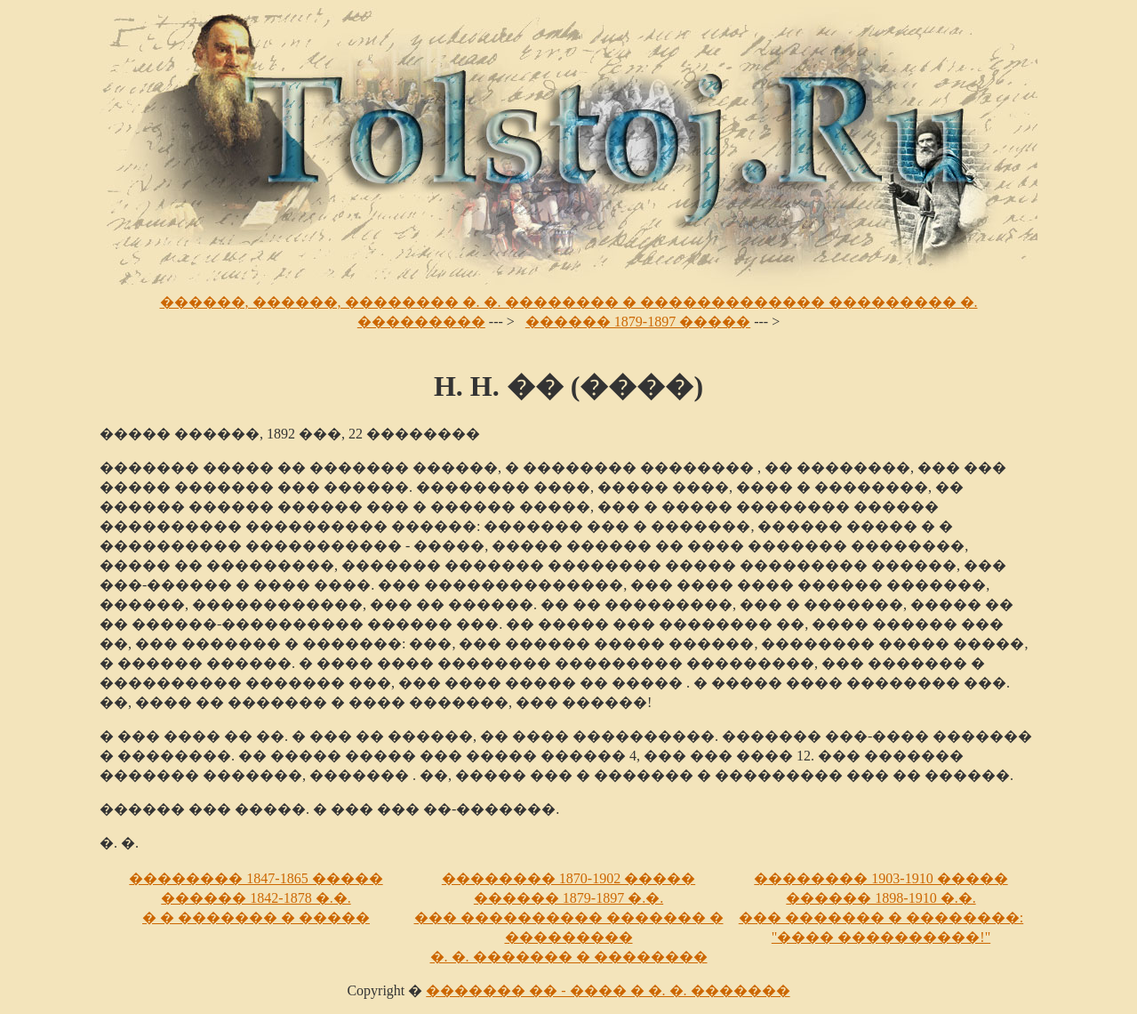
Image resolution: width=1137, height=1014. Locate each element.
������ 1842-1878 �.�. (255, 897)
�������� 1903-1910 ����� (880, 878)
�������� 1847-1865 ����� (255, 878)
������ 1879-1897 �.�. (568, 897)
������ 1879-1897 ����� (637, 321)
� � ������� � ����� (256, 917)
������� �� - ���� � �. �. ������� (607, 990)
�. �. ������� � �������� (569, 956)
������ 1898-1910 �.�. (880, 897)
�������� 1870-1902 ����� (568, 878)
